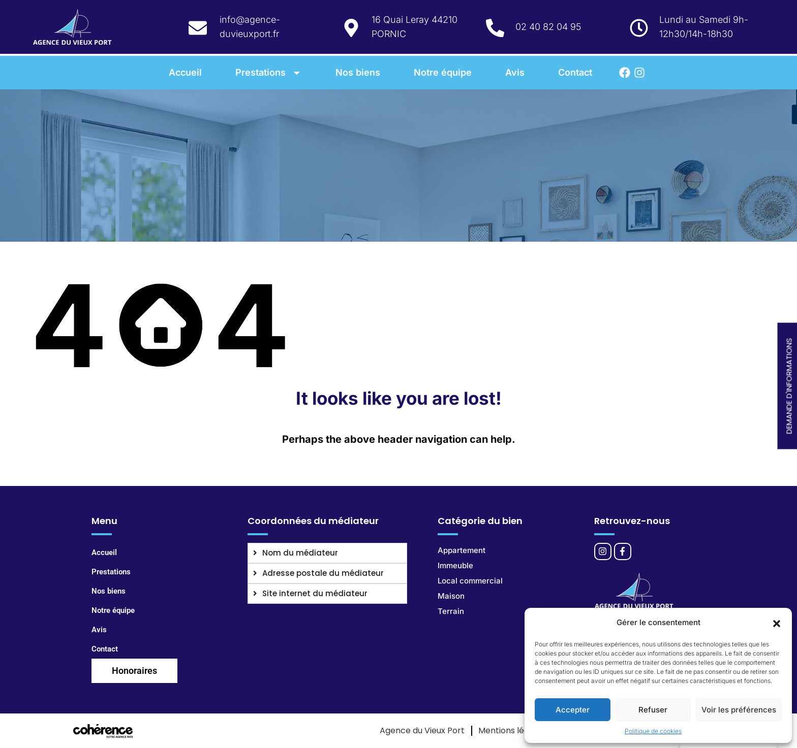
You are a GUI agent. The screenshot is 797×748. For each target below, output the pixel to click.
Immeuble (455, 565)
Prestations (268, 72)
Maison (451, 596)
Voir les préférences (738, 709)
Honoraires (134, 670)
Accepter (573, 709)
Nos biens (357, 72)
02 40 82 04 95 (548, 26)
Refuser (652, 709)
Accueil (185, 72)
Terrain (451, 611)
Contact (575, 72)
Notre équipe (443, 72)
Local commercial (470, 581)
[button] (777, 622)
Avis (515, 72)
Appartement (461, 550)
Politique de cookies (653, 731)
